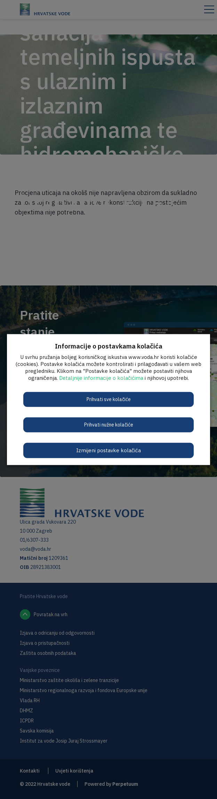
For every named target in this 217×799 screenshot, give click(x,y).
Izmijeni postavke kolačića (108, 450)
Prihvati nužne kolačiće (108, 424)
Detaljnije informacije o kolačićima (101, 377)
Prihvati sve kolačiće (109, 399)
